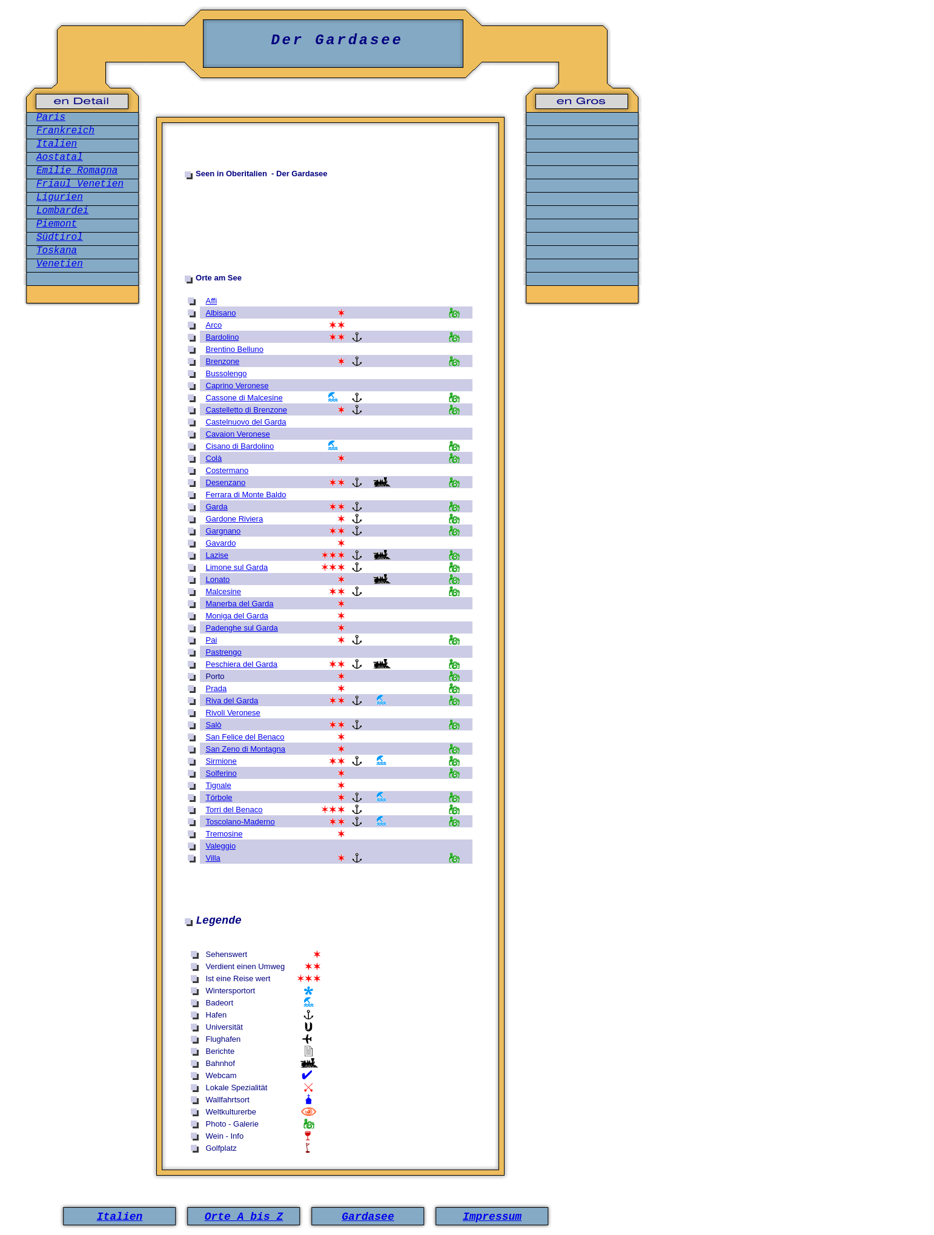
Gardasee (368, 1217)
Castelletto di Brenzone (246, 409)
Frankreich (65, 130)
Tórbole (219, 797)
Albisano (221, 312)
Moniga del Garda (237, 615)
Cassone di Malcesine (244, 397)
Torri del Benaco (234, 809)
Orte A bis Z (244, 1217)
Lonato (218, 579)
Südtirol (59, 237)
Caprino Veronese (237, 385)
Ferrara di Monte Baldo (246, 494)
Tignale (218, 785)
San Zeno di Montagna (246, 748)
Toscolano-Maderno (240, 821)
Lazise (217, 555)
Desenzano (226, 482)
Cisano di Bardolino (240, 446)
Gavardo (221, 543)
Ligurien (59, 197)
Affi (211, 300)
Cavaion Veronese (238, 434)
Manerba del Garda (240, 603)
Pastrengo (224, 652)
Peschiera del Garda (242, 664)
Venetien (59, 264)
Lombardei (62, 210)
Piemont (56, 224)
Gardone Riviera (234, 518)
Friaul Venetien (80, 184)
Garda (217, 506)
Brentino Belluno (234, 349)
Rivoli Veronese (233, 712)
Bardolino (222, 337)
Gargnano (223, 530)
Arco (214, 324)
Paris (50, 117)
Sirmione (221, 761)
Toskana (56, 250)
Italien (56, 144)
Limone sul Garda (237, 567)
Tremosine (224, 833)
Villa (213, 858)
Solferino (221, 773)
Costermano (227, 470)
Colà (214, 458)
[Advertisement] (336, 223)
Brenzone (223, 361)
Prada (216, 688)
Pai (211, 639)
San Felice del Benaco (245, 736)
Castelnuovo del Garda (246, 421)
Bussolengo (226, 373)
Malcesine (224, 591)
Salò (214, 724)
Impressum (492, 1217)
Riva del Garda (232, 700)
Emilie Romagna (77, 170)
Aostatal (59, 157)
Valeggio (221, 845)
